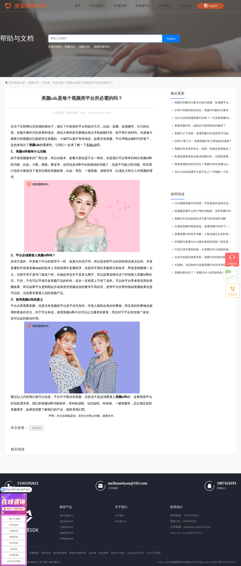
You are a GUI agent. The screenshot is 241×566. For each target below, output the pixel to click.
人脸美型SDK (66, 527)
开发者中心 (143, 5)
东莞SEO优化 (118, 553)
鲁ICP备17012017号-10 (224, 562)
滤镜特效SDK (66, 533)
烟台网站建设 (60, 553)
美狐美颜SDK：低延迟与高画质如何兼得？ (200, 125)
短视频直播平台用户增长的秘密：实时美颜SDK (202, 211)
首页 (77, 5)
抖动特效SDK (66, 538)
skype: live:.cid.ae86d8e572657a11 (186, 533)
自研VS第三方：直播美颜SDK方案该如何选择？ (203, 141)
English (210, 6)
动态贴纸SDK (66, 521)
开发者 (46, 82)
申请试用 (120, 5)
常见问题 (58, 82)
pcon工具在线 (154, 553)
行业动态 (186, 5)
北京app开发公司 (135, 553)
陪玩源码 (103, 553)
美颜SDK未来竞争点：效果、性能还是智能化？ (202, 148)
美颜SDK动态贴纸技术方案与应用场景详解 (200, 218)
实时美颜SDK (66, 515)
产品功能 (97, 5)
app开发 (92, 553)
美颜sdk (36, 427)
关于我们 (119, 515)
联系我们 (165, 5)
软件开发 (46, 553)
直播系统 (34, 553)
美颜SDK (33, 82)
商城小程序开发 (78, 553)
